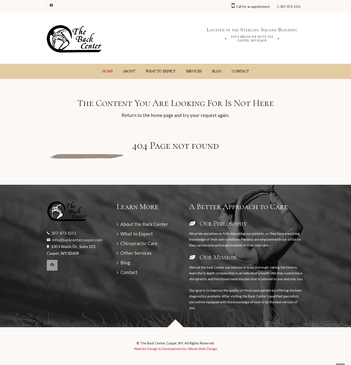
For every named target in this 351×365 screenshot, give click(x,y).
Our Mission (212, 257)
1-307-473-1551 (289, 6)
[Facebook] (52, 265)
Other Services (136, 253)
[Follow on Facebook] (51, 5)
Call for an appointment (251, 5)
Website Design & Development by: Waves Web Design (175, 349)
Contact (128, 272)
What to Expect (136, 233)
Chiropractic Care (138, 243)
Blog (125, 262)
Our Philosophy (218, 223)
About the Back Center (144, 224)
